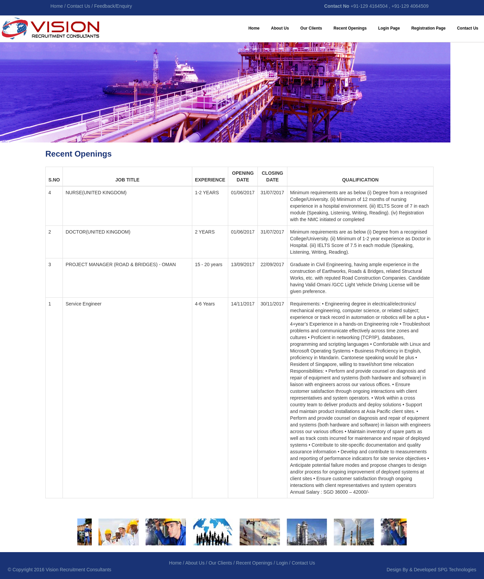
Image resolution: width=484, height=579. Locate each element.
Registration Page (428, 28)
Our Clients (311, 28)
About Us (280, 28)
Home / (58, 6)
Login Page (389, 28)
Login (282, 563)
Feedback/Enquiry (113, 6)
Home (253, 28)
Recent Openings (350, 28)
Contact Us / (80, 6)
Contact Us (467, 28)
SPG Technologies (457, 569)
